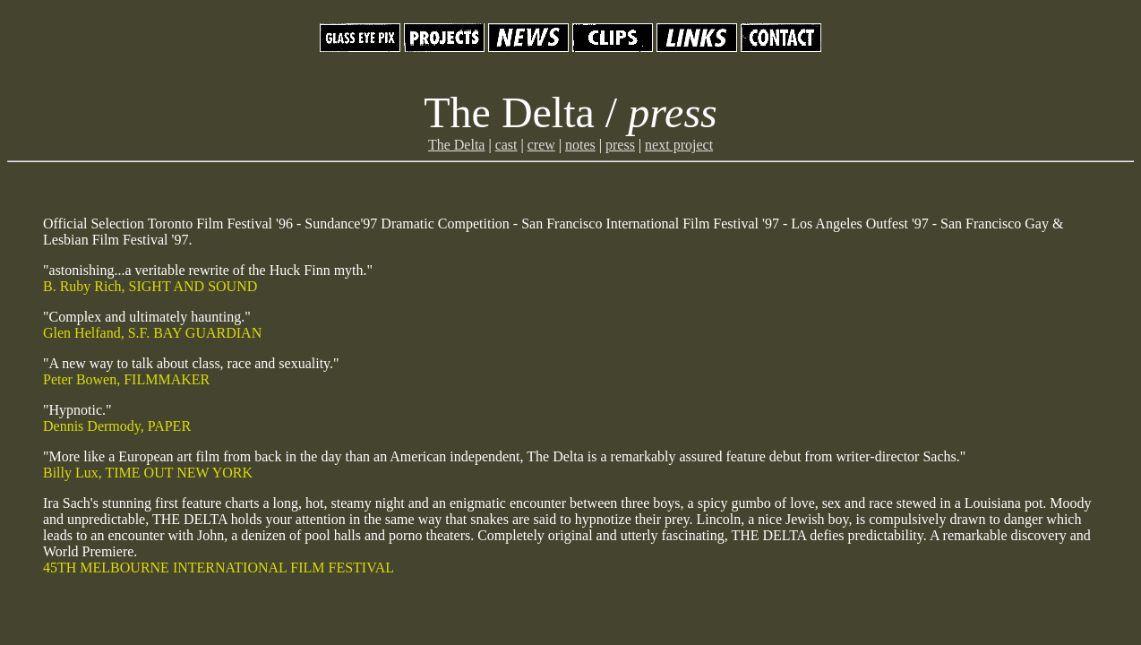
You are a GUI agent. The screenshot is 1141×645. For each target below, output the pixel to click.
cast (506, 144)
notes (580, 144)
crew (541, 144)
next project (679, 144)
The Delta (456, 144)
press (620, 144)
